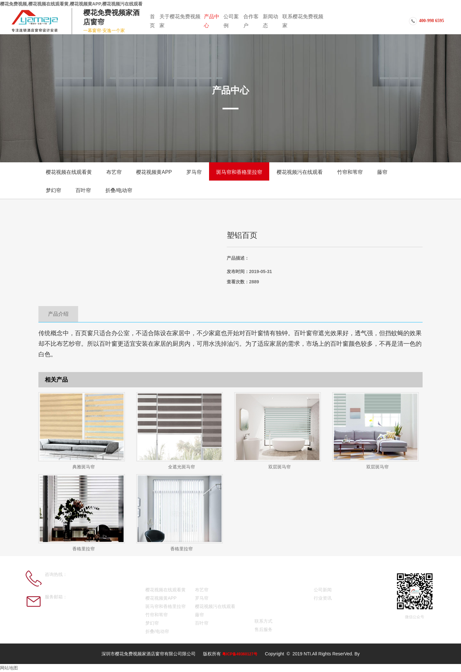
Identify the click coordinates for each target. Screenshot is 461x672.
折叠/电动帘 (118, 190)
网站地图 (9, 667)
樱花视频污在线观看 (300, 172)
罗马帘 (194, 172)
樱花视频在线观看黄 (69, 172)
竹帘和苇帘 (350, 172)
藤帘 (382, 172)
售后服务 (263, 629)
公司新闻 (323, 589)
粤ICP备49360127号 (239, 654)
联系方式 (263, 621)
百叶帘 (83, 190)
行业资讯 (323, 598)
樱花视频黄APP (154, 172)
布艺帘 (114, 172)
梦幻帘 (53, 190)
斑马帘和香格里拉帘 (239, 172)
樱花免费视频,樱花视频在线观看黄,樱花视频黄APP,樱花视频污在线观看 (71, 3)
